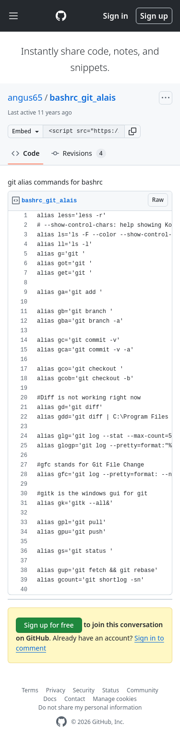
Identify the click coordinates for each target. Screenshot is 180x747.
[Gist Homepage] (61, 16)
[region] (90, 403)
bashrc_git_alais (82, 97)
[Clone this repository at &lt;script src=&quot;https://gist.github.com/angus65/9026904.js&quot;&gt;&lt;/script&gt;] (83, 131)
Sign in (115, 16)
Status (110, 690)
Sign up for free (49, 625)
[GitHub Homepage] (61, 722)
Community (142, 690)
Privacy (55, 690)
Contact (74, 699)
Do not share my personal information (90, 707)
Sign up (154, 16)
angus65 (25, 97)
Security (84, 690)
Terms (30, 690)
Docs (50, 699)
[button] (132, 131)
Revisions (78, 153)
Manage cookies (114, 699)
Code (26, 153)
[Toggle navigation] (13, 16)
